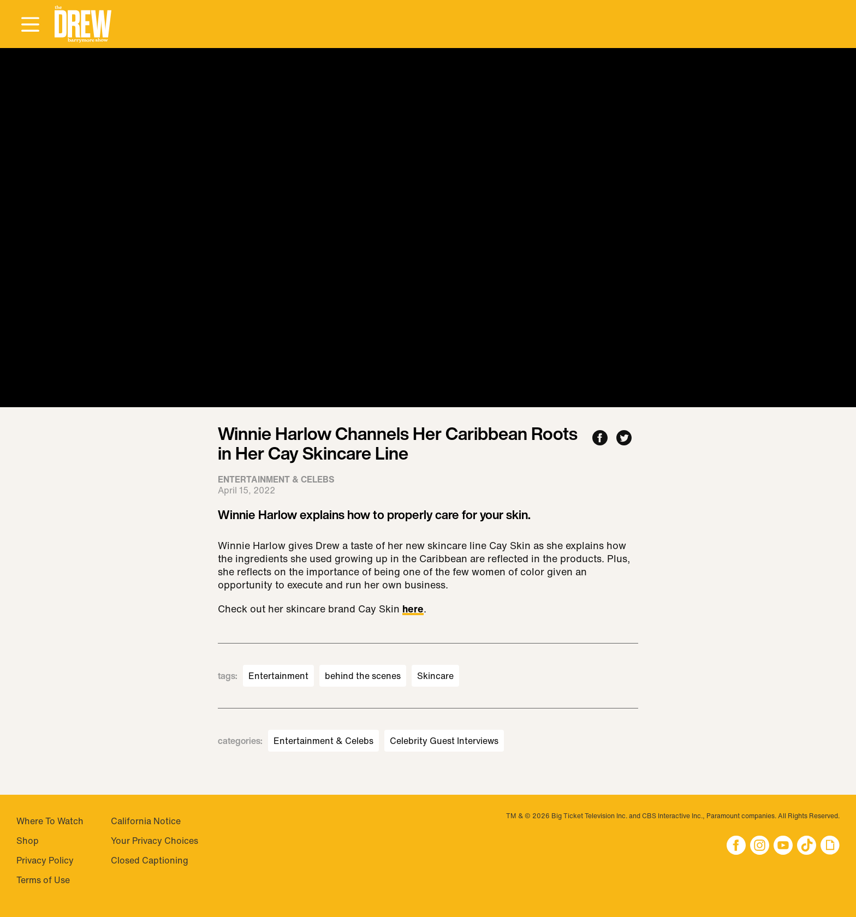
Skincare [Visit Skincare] (435, 675)
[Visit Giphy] (830, 846)
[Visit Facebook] (736, 846)
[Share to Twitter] (624, 438)
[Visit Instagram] (759, 846)
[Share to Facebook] (600, 438)
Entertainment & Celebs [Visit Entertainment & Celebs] (323, 740)
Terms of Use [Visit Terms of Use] (43, 879)
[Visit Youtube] (783, 846)
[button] (83, 24)
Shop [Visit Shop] (27, 840)
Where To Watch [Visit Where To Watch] (50, 820)
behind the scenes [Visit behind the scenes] (363, 675)
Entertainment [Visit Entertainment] (278, 675)
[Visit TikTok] (806, 846)
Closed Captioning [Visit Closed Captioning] (149, 860)
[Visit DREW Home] (83, 24)
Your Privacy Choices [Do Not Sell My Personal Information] (154, 840)
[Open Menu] (30, 25)
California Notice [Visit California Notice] (146, 820)
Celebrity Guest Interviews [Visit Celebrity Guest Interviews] (444, 740)
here (413, 609)
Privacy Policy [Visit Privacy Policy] (45, 860)
